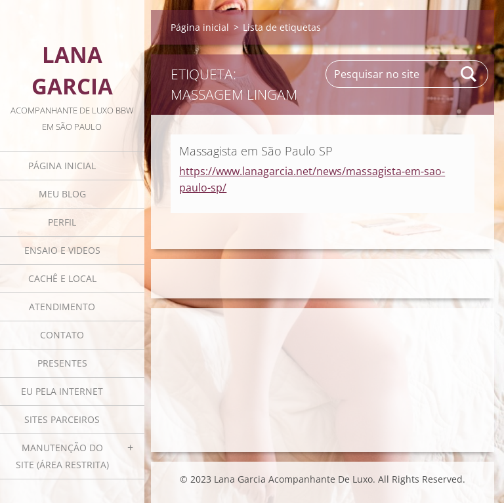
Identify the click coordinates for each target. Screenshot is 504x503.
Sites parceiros (62, 419)
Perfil (62, 222)
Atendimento (62, 306)
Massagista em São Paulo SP (256, 151)
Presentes (62, 363)
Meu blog (62, 194)
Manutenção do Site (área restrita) (62, 456)
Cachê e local (62, 278)
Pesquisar (469, 74)
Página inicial (62, 165)
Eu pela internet (62, 391)
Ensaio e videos (62, 250)
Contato (62, 335)
